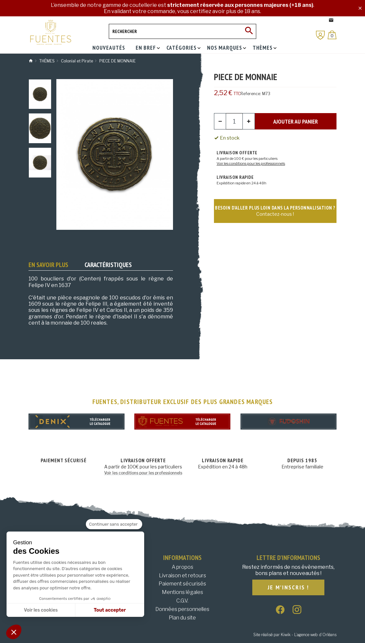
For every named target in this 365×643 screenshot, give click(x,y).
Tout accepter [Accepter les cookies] (110, 610)
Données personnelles (182, 609)
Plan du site (182, 618)
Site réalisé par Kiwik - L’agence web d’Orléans (294, 634)
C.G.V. (182, 601)
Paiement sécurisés (182, 584)
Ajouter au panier (295, 121)
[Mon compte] (320, 35)
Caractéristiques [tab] (108, 265)
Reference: (250, 93)
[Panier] (332, 34)
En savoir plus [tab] (48, 265)
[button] (14, 632)
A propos (182, 567)
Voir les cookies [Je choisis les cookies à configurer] (41, 610)
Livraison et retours (182, 575)
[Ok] (248, 31)
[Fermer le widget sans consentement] (114, 524)
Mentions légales (182, 592)
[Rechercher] (182, 31)
